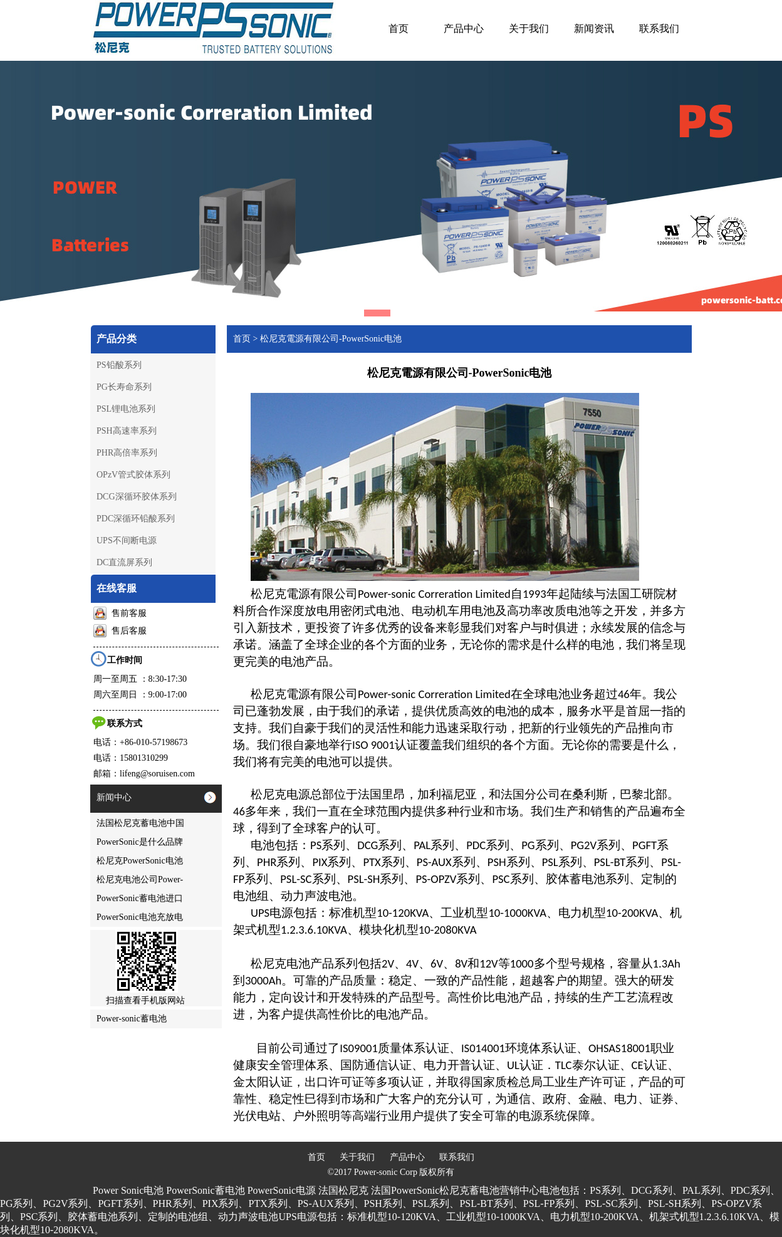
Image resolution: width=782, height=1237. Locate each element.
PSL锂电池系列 (125, 409)
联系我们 (456, 1157)
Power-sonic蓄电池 (131, 1018)
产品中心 (407, 1157)
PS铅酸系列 (119, 365)
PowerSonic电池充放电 (139, 917)
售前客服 (120, 613)
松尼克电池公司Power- (139, 879)
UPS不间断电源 (126, 540)
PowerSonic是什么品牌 (139, 842)
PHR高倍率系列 (126, 452)
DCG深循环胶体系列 (136, 496)
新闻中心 (114, 797)
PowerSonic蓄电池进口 (139, 898)
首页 (242, 338)
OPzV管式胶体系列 (133, 474)
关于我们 (357, 1157)
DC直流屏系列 (124, 562)
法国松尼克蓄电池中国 (140, 823)
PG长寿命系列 (124, 387)
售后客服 (120, 630)
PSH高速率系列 (126, 431)
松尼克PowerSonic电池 (139, 860)
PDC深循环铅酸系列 (135, 518)
